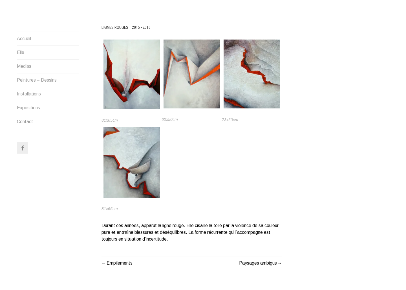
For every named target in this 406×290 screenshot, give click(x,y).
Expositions (28, 107)
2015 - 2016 (141, 27)
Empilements (120, 263)
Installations (29, 93)
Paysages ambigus (258, 263)
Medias (24, 66)
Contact (25, 121)
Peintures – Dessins (37, 80)
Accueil (24, 38)
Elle (20, 52)
